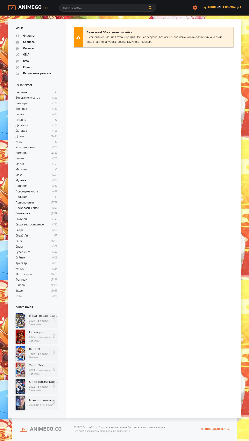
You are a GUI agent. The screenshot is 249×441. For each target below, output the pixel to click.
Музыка (21, 180)
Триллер (21, 263)
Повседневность (27, 191)
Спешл (27, 67)
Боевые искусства (28, 97)
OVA (26, 61)
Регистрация (232, 7)
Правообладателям (215, 429)
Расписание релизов (37, 73)
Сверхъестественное (30, 224)
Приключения (25, 202)
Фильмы (29, 35)
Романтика (23, 213)
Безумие (21, 92)
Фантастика (24, 274)
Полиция (21, 197)
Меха (19, 175)
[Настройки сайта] (195, 8)
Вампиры (21, 103)
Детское (21, 130)
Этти (19, 296)
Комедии (21, 153)
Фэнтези (21, 279)
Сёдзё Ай (22, 235)
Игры (19, 142)
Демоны (21, 120)
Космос (20, 158)
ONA (26, 54)
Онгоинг (28, 48)
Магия (20, 164)
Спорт (20, 246)
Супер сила (23, 252)
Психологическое (27, 208)
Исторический (25, 147)
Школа (20, 285)
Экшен (20, 290)
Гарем (20, 114)
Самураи (21, 219)
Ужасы (20, 268)
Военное (21, 108)
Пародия (21, 186)
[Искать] (150, 8)
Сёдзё (20, 230)
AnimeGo (27, 8)
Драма (20, 136)
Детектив (22, 125)
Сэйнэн (20, 257)
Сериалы (29, 42)
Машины (21, 169)
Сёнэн (20, 241)
